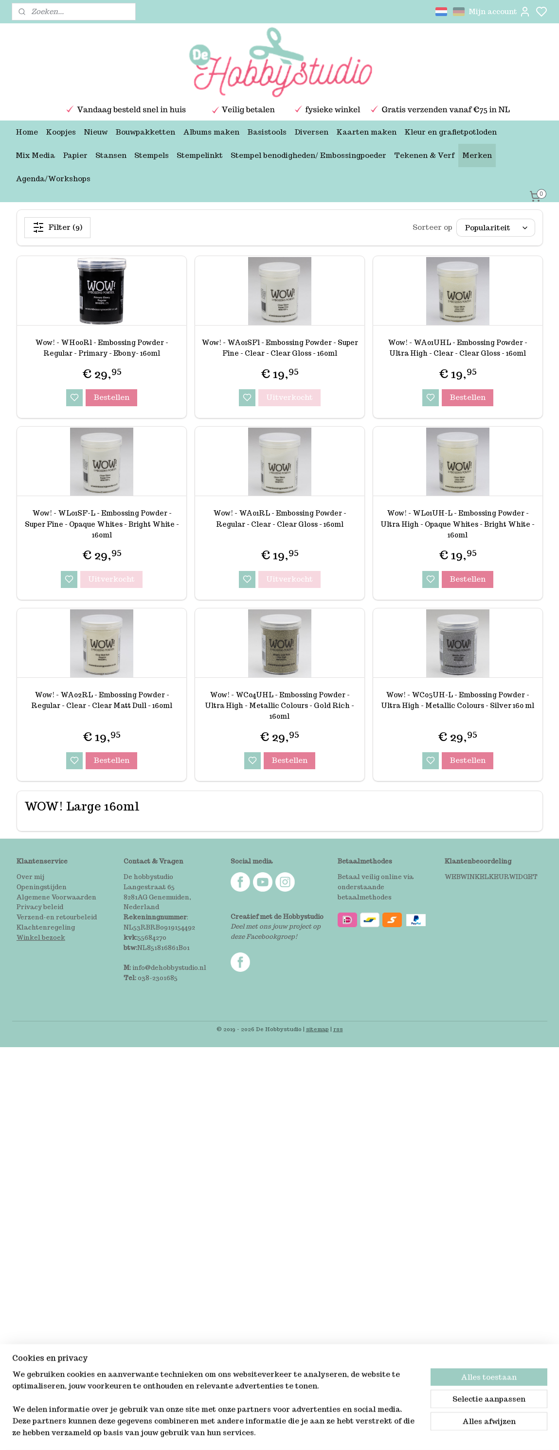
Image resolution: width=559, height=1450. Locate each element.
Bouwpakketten (145, 132)
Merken (477, 155)
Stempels (151, 155)
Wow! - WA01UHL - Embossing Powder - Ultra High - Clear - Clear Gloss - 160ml (457, 348)
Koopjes (61, 132)
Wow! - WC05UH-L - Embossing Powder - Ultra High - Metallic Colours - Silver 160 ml (457, 700)
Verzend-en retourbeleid (57, 917)
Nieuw (96, 132)
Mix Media (35, 155)
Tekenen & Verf (424, 155)
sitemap (317, 1029)
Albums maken (211, 132)
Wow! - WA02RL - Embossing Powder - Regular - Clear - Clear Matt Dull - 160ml (101, 700)
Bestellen (111, 397)
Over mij (30, 877)
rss (338, 1029)
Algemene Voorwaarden (56, 897)
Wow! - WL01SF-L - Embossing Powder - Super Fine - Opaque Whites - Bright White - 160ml (101, 524)
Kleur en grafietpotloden (450, 132)
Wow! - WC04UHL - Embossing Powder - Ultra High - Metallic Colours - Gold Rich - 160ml (279, 705)
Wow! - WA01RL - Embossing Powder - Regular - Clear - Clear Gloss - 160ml (279, 518)
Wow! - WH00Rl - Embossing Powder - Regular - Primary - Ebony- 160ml (101, 348)
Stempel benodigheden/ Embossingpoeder (308, 155)
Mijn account (500, 11)
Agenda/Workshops (53, 178)
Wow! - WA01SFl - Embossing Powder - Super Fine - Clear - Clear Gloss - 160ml (279, 348)
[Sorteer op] (495, 227)
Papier (75, 155)
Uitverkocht (289, 397)
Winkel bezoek (41, 937)
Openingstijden (42, 887)
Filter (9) (57, 227)
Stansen (110, 155)
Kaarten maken (366, 132)
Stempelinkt (200, 155)
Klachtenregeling (46, 927)
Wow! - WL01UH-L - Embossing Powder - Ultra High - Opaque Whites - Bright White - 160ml (457, 524)
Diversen (311, 132)
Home (27, 132)
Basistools (267, 132)
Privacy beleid (40, 907)
